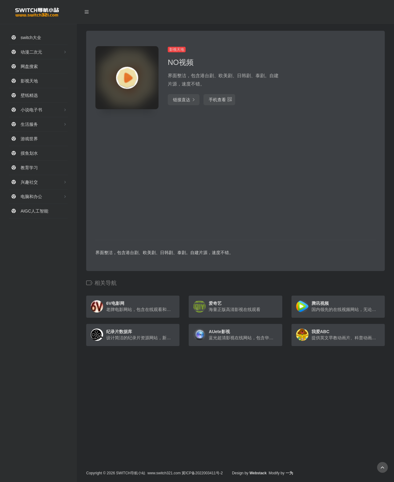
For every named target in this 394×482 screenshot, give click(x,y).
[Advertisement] (332, 138)
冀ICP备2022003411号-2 (202, 473)
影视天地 (176, 49)
